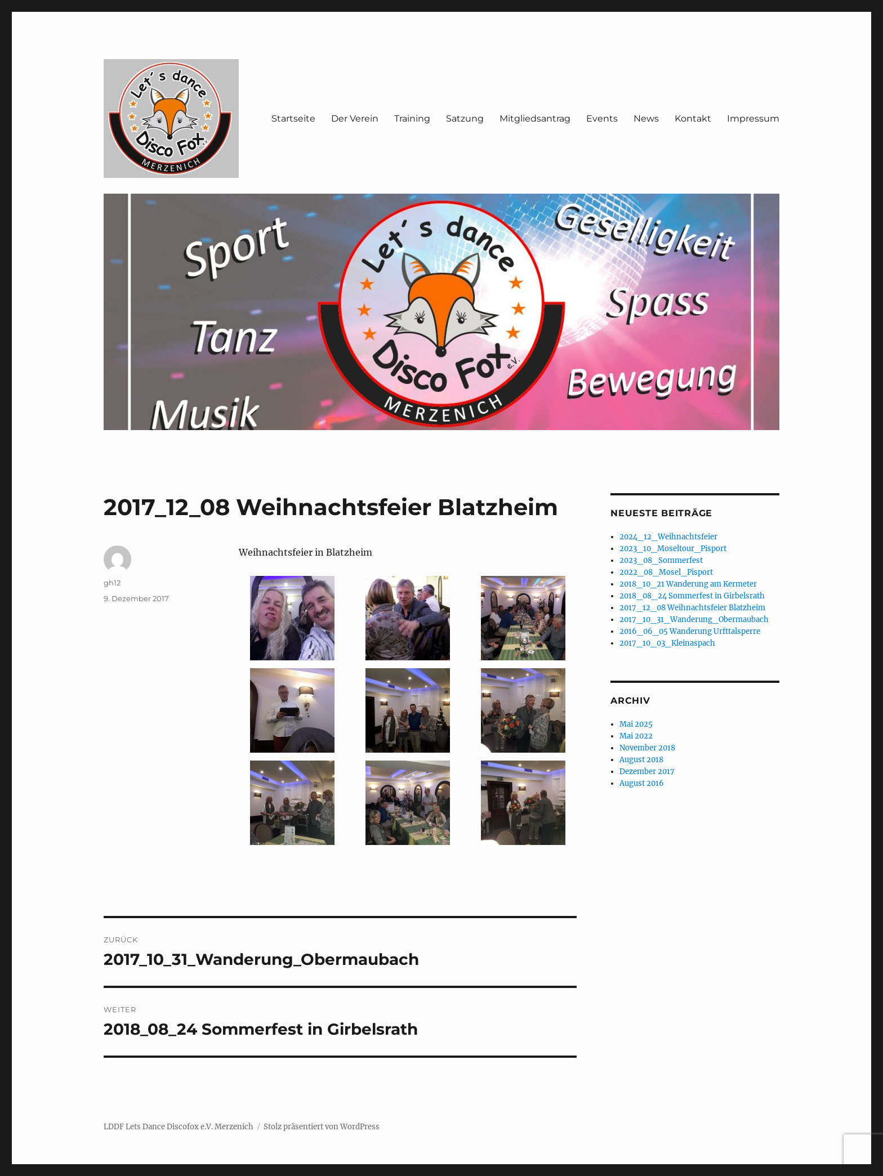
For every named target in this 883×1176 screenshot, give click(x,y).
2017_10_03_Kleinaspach (667, 643)
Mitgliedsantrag (535, 118)
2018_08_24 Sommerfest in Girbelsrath (692, 596)
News (646, 118)
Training (412, 118)
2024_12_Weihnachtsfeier (668, 537)
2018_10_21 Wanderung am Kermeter (688, 584)
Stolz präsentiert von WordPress (322, 1127)
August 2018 (641, 759)
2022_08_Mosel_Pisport (666, 572)
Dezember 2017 (647, 771)
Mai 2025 (636, 724)
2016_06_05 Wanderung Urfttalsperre (689, 631)
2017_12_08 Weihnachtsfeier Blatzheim (692, 607)
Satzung (465, 118)
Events (602, 118)
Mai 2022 (636, 736)
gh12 (112, 582)
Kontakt (693, 118)
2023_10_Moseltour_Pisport (672, 548)
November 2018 (647, 748)
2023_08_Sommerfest (661, 560)
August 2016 (641, 783)
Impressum (753, 118)
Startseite (293, 118)
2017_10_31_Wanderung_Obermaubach (694, 619)
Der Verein (354, 118)
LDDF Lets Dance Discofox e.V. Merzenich (178, 1127)
